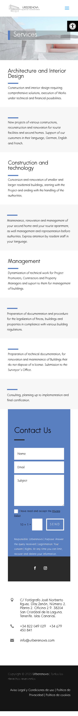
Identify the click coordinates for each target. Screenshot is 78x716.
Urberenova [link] (40, 674)
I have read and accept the (37, 513)
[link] (72, 26)
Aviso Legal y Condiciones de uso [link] (32, 690)
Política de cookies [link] (58, 695)
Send (55, 524)
